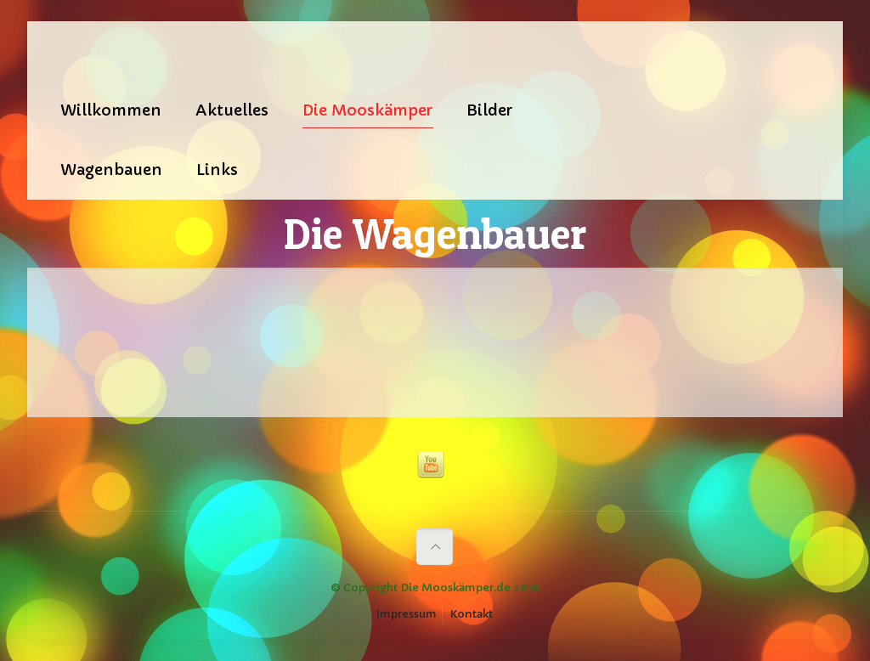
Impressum (406, 614)
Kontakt (471, 614)
